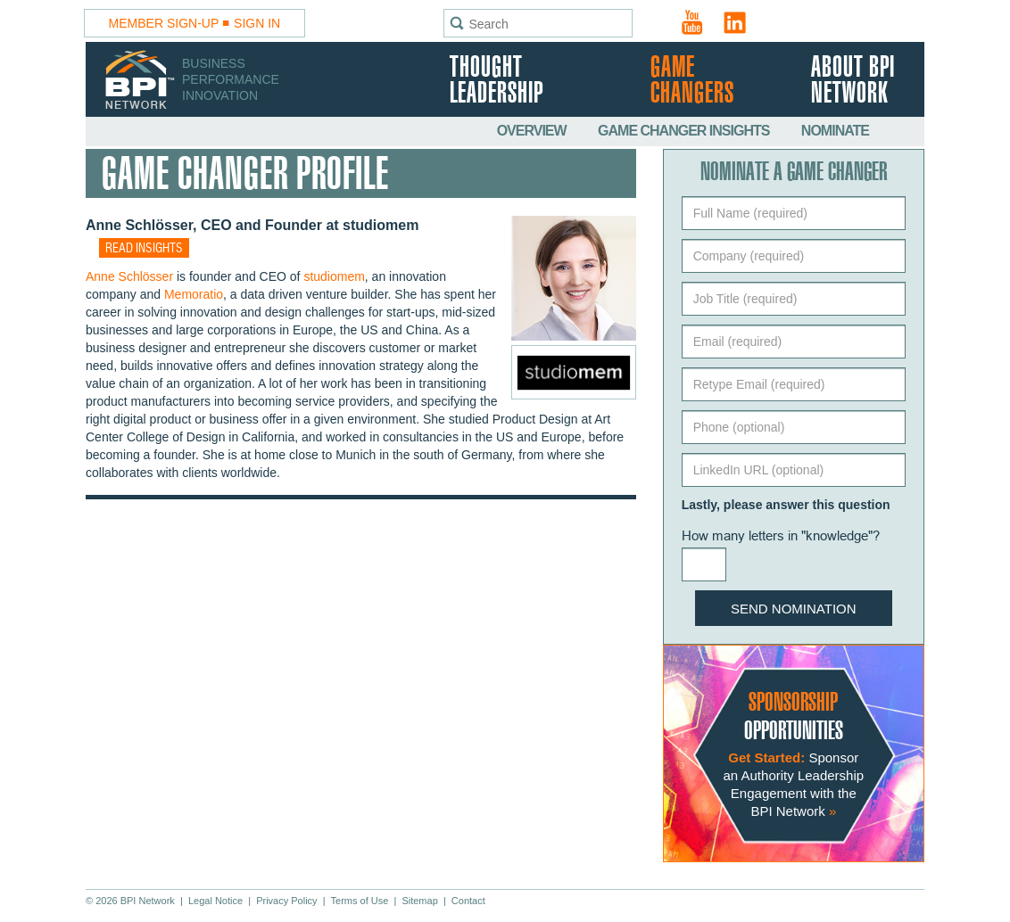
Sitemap (419, 900)
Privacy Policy (286, 900)
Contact (468, 900)
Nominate (835, 130)
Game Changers (692, 81)
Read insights (144, 249)
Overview (533, 130)
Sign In (257, 23)
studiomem (333, 276)
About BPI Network (853, 81)
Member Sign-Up (164, 23)
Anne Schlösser (129, 276)
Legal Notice (215, 900)
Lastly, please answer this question (786, 505)
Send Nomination (794, 608)
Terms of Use (360, 900)
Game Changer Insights (685, 130)
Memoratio (193, 294)
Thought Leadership (496, 81)
